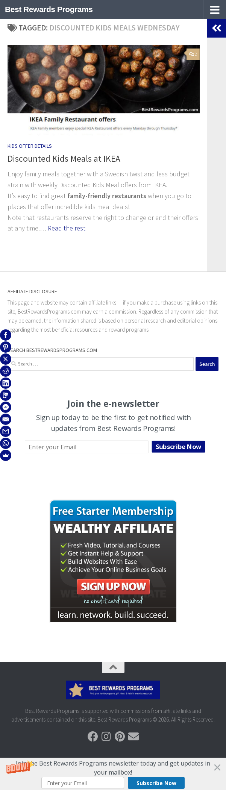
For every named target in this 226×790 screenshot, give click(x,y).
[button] (113, 774)
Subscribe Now (156, 783)
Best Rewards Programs (49, 9)
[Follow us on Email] (133, 736)
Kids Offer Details (30, 146)
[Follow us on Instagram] (106, 736)
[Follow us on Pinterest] (120, 736)
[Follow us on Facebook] (93, 736)
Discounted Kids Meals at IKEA (64, 158)
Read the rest (66, 228)
